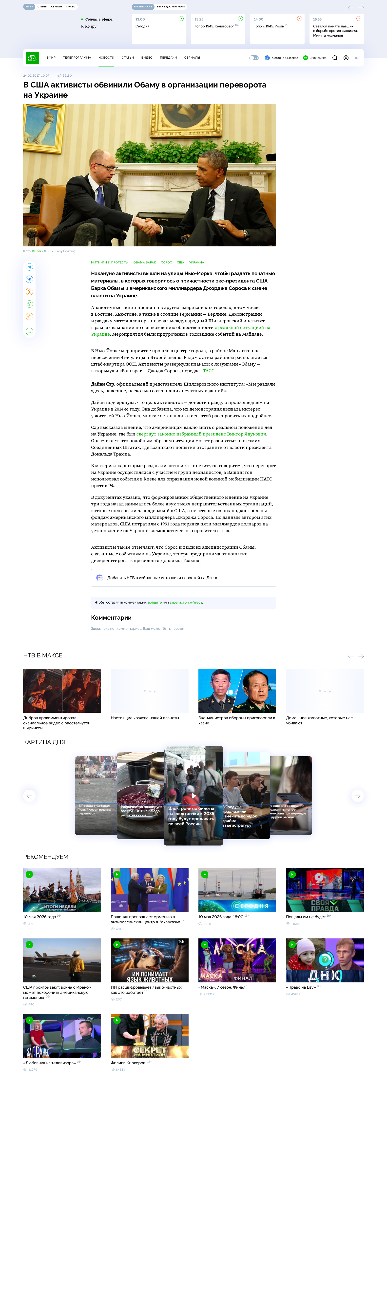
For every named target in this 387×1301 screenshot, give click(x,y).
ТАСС (208, 371)
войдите (155, 603)
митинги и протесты (110, 262)
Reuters (37, 251)
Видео (147, 57)
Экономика (314, 57)
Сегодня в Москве (281, 57)
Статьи (128, 57)
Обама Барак (145, 262)
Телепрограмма (77, 57)
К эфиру (89, 26)
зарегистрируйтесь (186, 603)
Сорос (166, 262)
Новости (106, 57)
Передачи (168, 57)
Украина (196, 262)
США (180, 262)
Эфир (51, 57)
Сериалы (192, 57)
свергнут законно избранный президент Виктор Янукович (201, 434)
